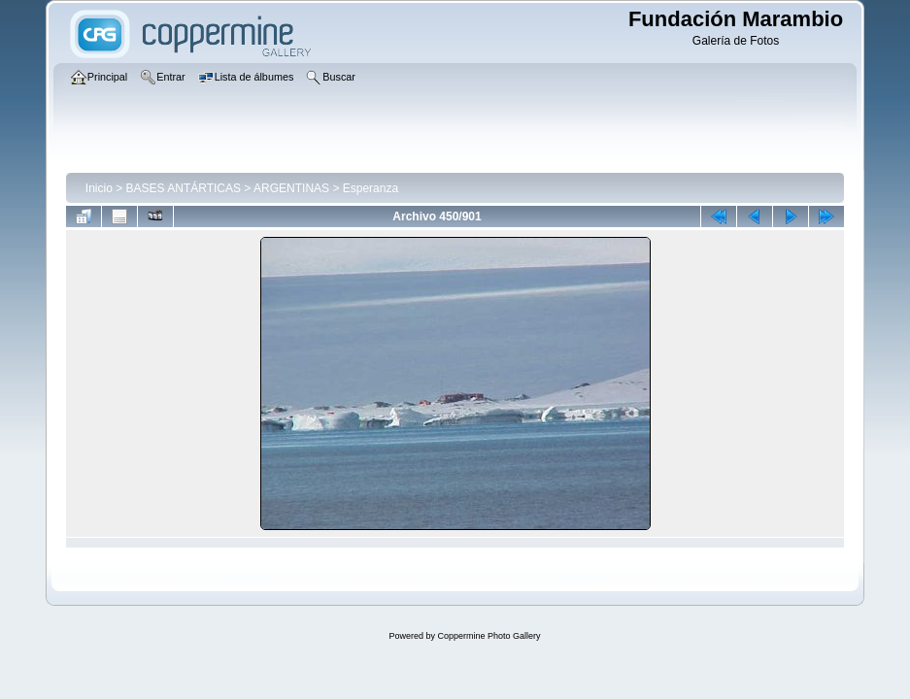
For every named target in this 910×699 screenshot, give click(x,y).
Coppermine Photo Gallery (488, 636)
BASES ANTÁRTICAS (183, 188)
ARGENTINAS (291, 188)
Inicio (99, 188)
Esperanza (370, 188)
